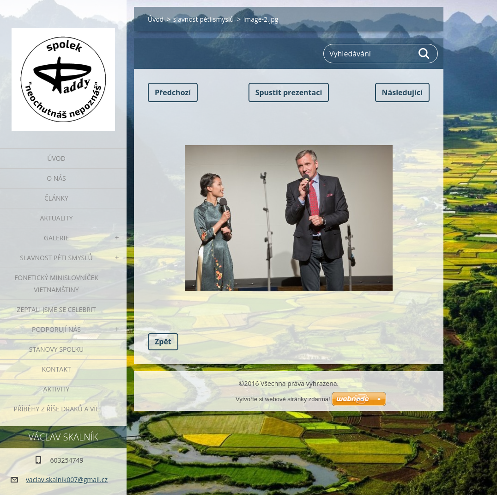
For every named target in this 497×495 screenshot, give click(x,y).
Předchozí (173, 92)
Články (56, 198)
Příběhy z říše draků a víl (56, 408)
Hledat (424, 54)
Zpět (163, 341)
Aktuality (56, 218)
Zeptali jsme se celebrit (56, 309)
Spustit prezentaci (288, 92)
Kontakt (56, 369)
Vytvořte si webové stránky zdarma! (283, 399)
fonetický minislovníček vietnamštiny (56, 283)
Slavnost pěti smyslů (56, 257)
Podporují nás (56, 329)
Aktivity (56, 389)
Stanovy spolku (56, 349)
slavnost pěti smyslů (203, 19)
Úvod (56, 158)
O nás (56, 178)
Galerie (56, 237)
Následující (402, 92)
